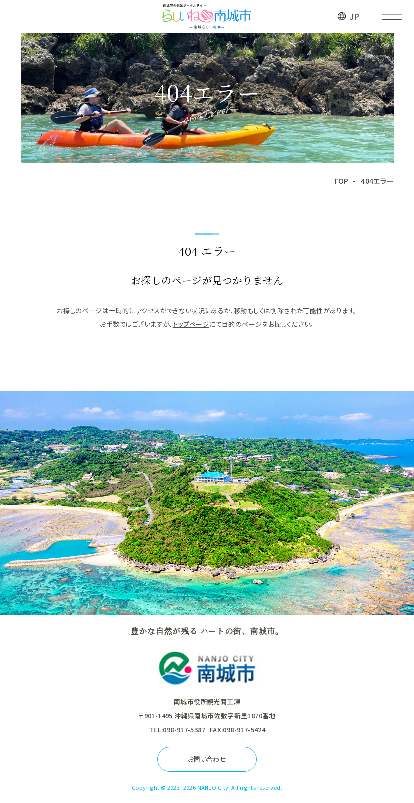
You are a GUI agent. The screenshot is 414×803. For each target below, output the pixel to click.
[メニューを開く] (391, 16)
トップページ (191, 324)
